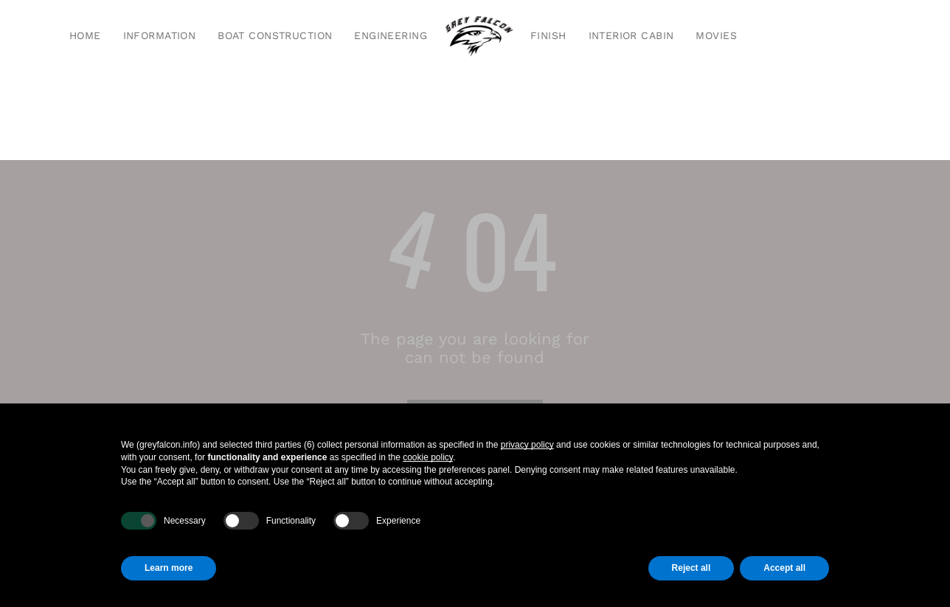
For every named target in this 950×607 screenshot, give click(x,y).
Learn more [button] (169, 568)
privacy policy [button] (527, 445)
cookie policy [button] (428, 457)
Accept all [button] (784, 568)
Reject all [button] (691, 568)
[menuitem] (85, 36)
